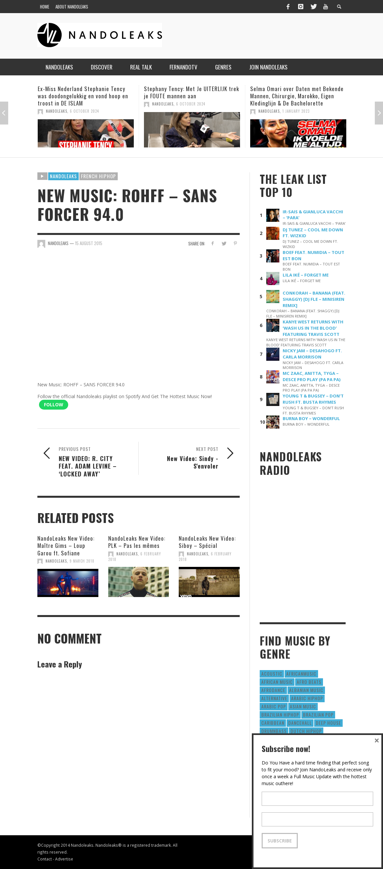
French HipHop (98, 176)
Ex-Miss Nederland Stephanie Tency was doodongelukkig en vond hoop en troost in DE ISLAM (83, 96)
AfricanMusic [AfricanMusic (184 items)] (301, 673)
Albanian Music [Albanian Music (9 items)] (306, 689)
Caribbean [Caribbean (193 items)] (272, 722)
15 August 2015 (88, 243)
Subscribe (280, 841)
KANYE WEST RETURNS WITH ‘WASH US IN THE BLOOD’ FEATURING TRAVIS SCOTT (313, 328)
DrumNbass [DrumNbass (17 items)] (274, 730)
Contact (44, 858)
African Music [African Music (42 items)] (277, 681)
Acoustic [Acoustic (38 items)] (271, 673)
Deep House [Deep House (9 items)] (328, 722)
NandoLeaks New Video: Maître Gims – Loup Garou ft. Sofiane (65, 545)
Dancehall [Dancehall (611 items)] (300, 722)
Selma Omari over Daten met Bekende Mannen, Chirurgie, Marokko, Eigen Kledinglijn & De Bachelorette (297, 96)
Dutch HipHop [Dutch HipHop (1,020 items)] (306, 730)
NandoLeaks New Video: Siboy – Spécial (207, 542)
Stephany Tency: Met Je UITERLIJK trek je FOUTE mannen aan (191, 92)
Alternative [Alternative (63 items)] (274, 698)
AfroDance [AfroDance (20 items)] (273, 689)
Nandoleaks (63, 176)
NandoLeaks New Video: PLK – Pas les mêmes (136, 542)
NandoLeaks (56, 111)
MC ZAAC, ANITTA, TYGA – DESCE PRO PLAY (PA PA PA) (312, 376)
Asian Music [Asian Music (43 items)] (303, 706)
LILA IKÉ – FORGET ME (306, 275)
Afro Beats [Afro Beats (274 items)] (309, 681)
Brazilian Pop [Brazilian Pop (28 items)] (318, 714)
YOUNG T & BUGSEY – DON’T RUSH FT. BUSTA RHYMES (313, 399)
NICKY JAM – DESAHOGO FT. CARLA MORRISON (312, 354)
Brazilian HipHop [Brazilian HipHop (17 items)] (280, 714)
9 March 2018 (82, 561)
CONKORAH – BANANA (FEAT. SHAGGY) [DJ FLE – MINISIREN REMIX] (314, 299)
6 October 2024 (84, 111)
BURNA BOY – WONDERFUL (311, 418)
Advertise (64, 858)
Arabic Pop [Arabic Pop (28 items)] (273, 706)
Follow (53, 404)
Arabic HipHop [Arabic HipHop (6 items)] (307, 698)
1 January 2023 (296, 111)
